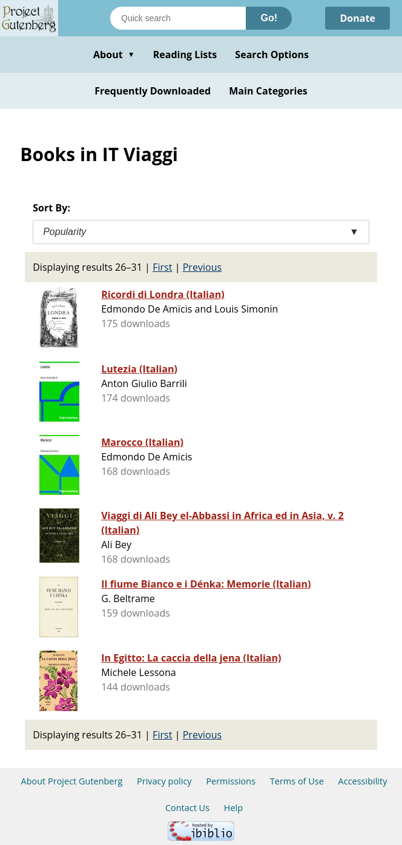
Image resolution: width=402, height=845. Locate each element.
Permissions (230, 781)
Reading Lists (185, 54)
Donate (357, 18)
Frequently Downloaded (152, 91)
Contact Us (187, 808)
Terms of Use (297, 781)
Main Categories (268, 91)
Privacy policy (164, 781)
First (162, 267)
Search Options (272, 54)
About (114, 54)
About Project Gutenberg (72, 781)
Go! (268, 18)
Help (233, 808)
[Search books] (178, 18)
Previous (202, 267)
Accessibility (362, 781)
